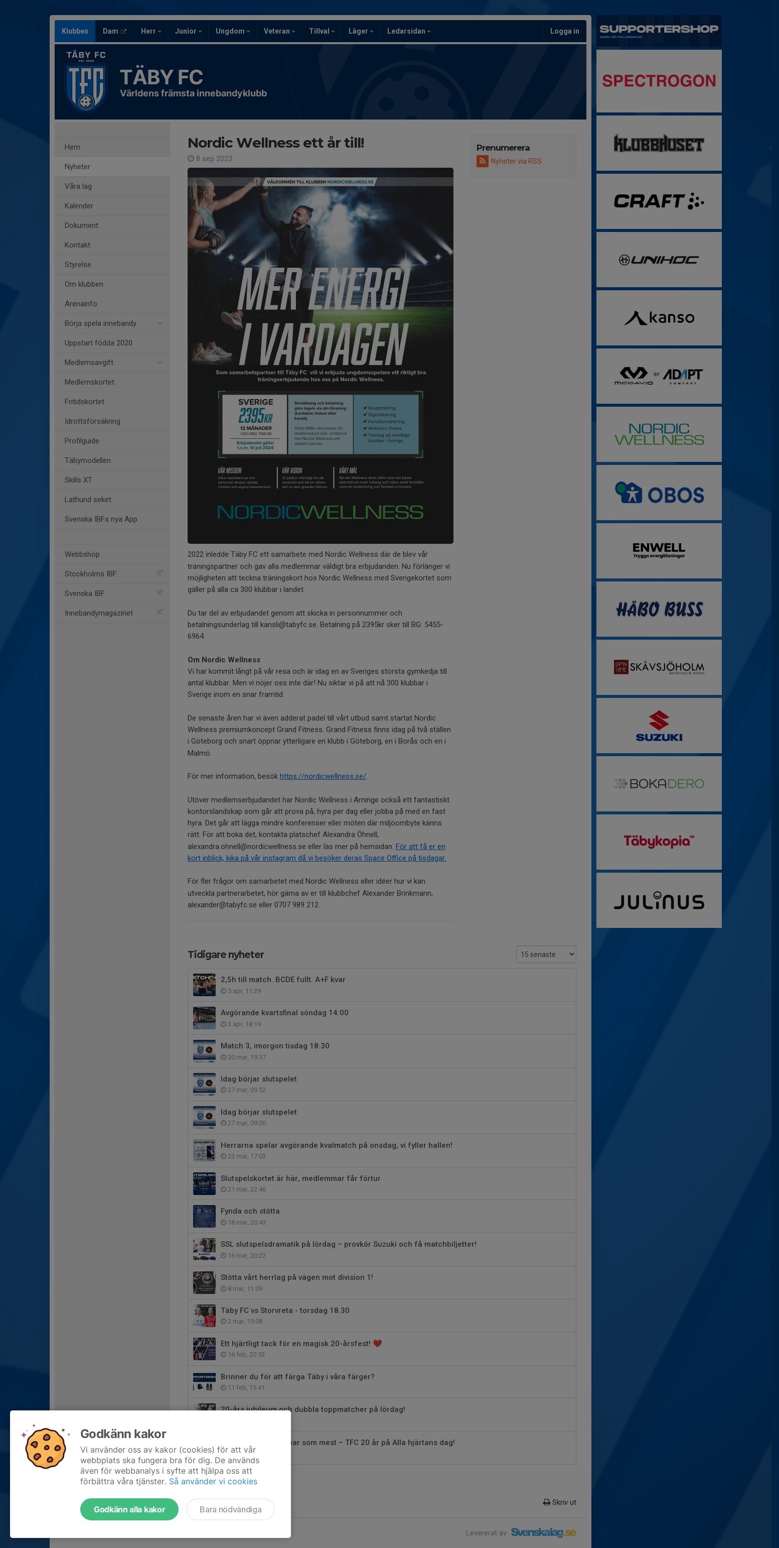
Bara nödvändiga (230, 1509)
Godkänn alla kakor (129, 1509)
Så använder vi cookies (213, 1481)
